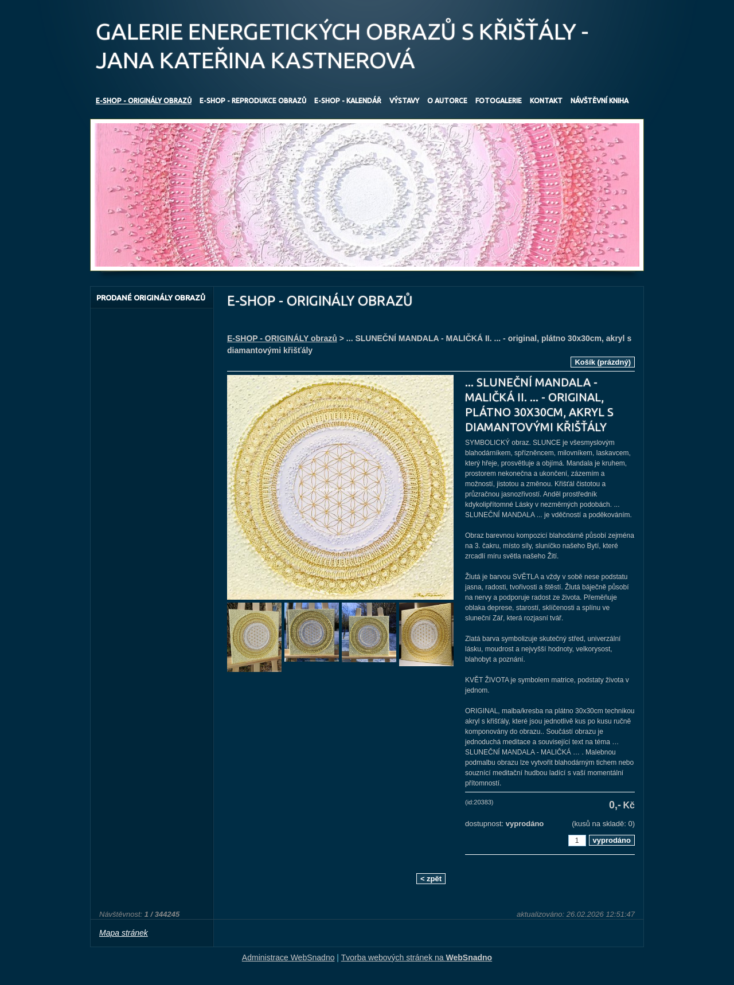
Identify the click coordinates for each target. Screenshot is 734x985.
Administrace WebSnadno (288, 957)
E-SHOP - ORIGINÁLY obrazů (282, 338)
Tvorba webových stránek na (417, 957)
